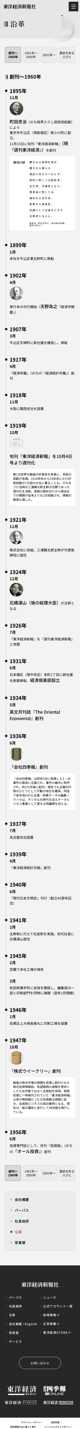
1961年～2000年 (31, 55)
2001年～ (49, 55)
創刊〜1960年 (13, 55)
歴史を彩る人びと (67, 55)
